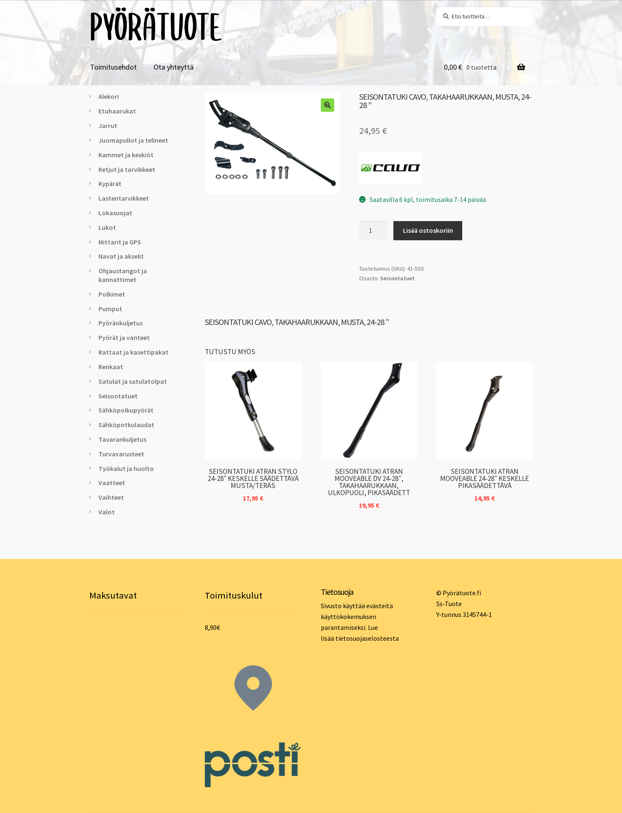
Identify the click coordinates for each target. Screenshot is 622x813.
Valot (106, 512)
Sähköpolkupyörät (126, 410)
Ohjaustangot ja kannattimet (122, 275)
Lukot (107, 227)
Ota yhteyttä (174, 67)
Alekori (108, 96)
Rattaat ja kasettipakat (133, 352)
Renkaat (110, 366)
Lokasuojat (115, 213)
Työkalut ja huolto (126, 468)
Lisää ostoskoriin (428, 230)
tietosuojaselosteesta (367, 638)
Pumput (110, 309)
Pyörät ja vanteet (124, 337)
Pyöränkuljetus (120, 323)
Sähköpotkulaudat (126, 424)
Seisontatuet (397, 278)
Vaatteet (111, 482)
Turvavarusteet (121, 454)
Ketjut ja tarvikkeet (126, 169)
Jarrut (107, 125)
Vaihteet (111, 497)
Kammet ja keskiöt (126, 155)
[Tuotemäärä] (373, 230)
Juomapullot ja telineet (133, 140)
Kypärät (109, 183)
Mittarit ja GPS (119, 242)
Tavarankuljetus (122, 439)
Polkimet (111, 294)
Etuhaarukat (117, 111)
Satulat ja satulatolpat (132, 381)
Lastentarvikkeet (123, 198)
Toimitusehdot (113, 67)
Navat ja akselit (121, 256)
